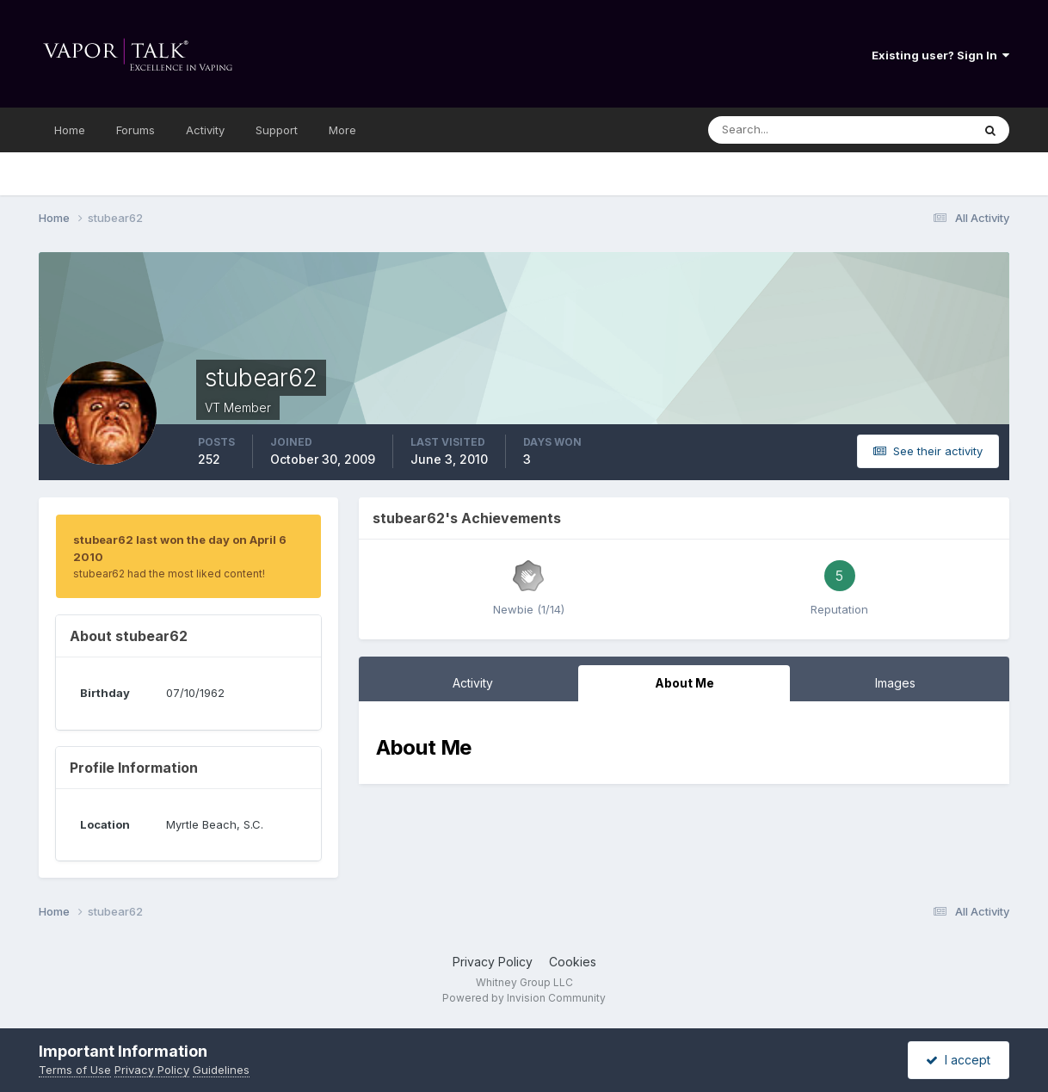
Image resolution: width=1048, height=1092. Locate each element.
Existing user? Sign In (940, 55)
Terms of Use (75, 1070)
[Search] (793, 130)
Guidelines (221, 1070)
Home (69, 130)
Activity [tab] (473, 683)
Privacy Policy (493, 961)
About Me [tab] (684, 683)
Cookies (572, 961)
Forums (135, 130)
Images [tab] (895, 683)
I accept (958, 1059)
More (342, 130)
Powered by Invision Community (524, 997)
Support (277, 130)
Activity (205, 130)
